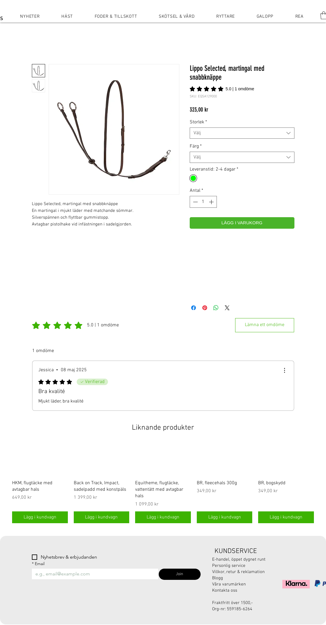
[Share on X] (227, 307)
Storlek (198, 122)
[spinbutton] (203, 201)
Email (38, 563)
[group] (163, 483)
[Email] (93, 574)
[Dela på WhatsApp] (215, 307)
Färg (196, 146)
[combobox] (242, 133)
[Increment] (212, 201)
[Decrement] (195, 201)
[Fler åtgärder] (284, 370)
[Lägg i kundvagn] (40, 517)
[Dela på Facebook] (193, 307)
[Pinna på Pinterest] (204, 307)
